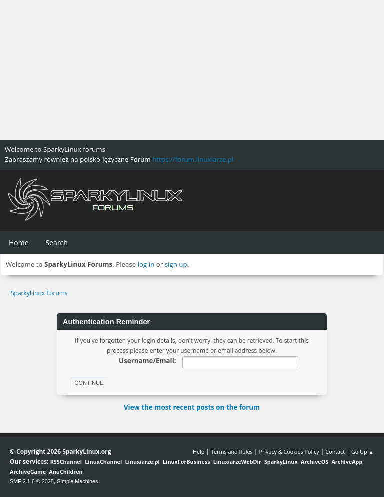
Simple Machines (77, 481)
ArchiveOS (314, 462)
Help (198, 452)
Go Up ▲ (363, 452)
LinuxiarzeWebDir (238, 462)
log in (146, 264)
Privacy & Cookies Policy (289, 452)
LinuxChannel (103, 462)
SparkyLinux (281, 462)
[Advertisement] (192, 70)
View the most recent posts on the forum (192, 407)
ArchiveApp (347, 462)
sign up (176, 264)
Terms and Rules (232, 452)
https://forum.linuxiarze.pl (193, 159)
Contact (335, 452)
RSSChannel (66, 462)
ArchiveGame (28, 472)
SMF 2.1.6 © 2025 (32, 481)
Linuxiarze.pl (143, 462)
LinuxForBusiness (186, 462)
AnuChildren (65, 472)
